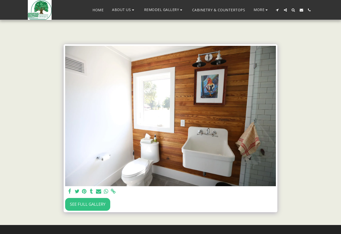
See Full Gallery (87, 204)
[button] (124, 10)
